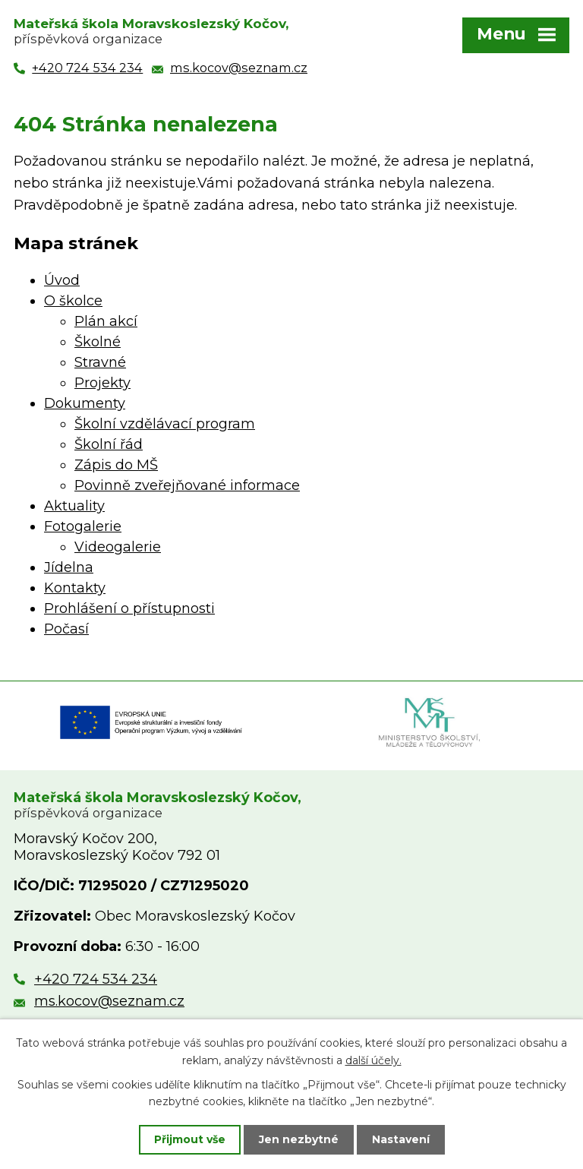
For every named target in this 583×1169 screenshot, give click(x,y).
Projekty (102, 382)
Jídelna (68, 567)
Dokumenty (84, 403)
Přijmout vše (189, 1139)
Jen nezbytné (299, 1139)
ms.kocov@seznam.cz (109, 1001)
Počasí (66, 629)
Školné (97, 341)
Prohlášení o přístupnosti (129, 608)
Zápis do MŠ (116, 465)
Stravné (100, 362)
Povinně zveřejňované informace (187, 485)
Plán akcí (105, 321)
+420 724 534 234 (95, 979)
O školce (73, 300)
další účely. (373, 1059)
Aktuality (74, 506)
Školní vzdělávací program (164, 423)
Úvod (62, 280)
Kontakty (75, 588)
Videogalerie (117, 547)
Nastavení (401, 1139)
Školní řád (108, 444)
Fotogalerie (82, 526)
